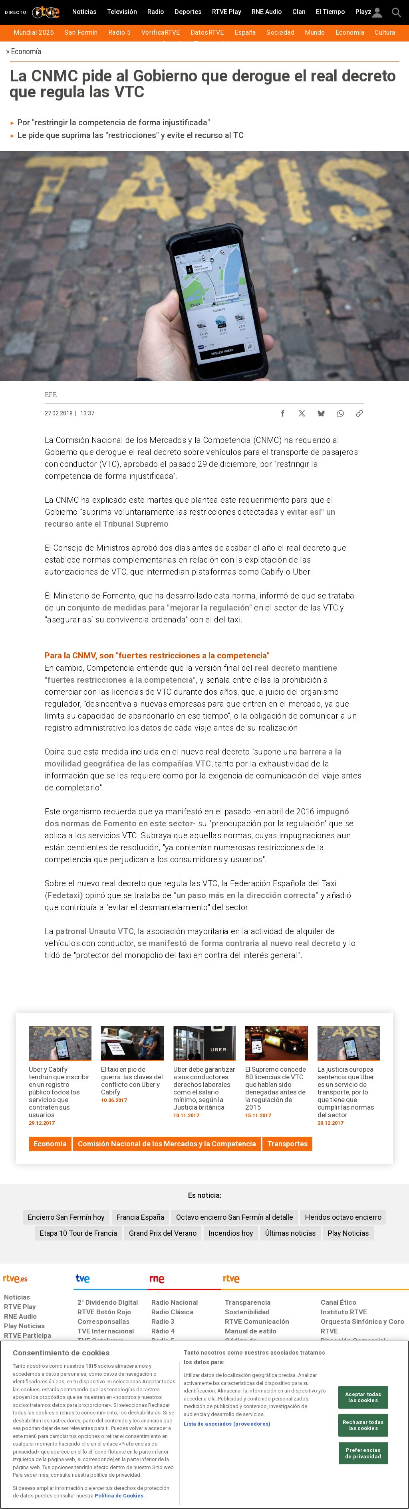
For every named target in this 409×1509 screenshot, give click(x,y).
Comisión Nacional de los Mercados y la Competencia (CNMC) (169, 440)
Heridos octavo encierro (343, 1217)
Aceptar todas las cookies (363, 1397)
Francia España (140, 1217)
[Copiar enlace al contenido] (359, 411)
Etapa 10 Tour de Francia (78, 1233)
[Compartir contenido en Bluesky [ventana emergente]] (321, 411)
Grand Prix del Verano (163, 1233)
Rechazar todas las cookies (363, 1425)
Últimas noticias (290, 1233)
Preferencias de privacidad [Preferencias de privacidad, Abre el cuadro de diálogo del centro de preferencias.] (363, 1453)
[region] (204, 1424)
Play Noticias (348, 1233)
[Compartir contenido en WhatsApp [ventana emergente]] (340, 411)
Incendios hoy (230, 1233)
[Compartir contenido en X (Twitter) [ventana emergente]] (302, 411)
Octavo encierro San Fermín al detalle (234, 1217)
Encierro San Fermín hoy (66, 1217)
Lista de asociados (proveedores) (227, 1424)
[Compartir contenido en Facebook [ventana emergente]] (282, 411)
